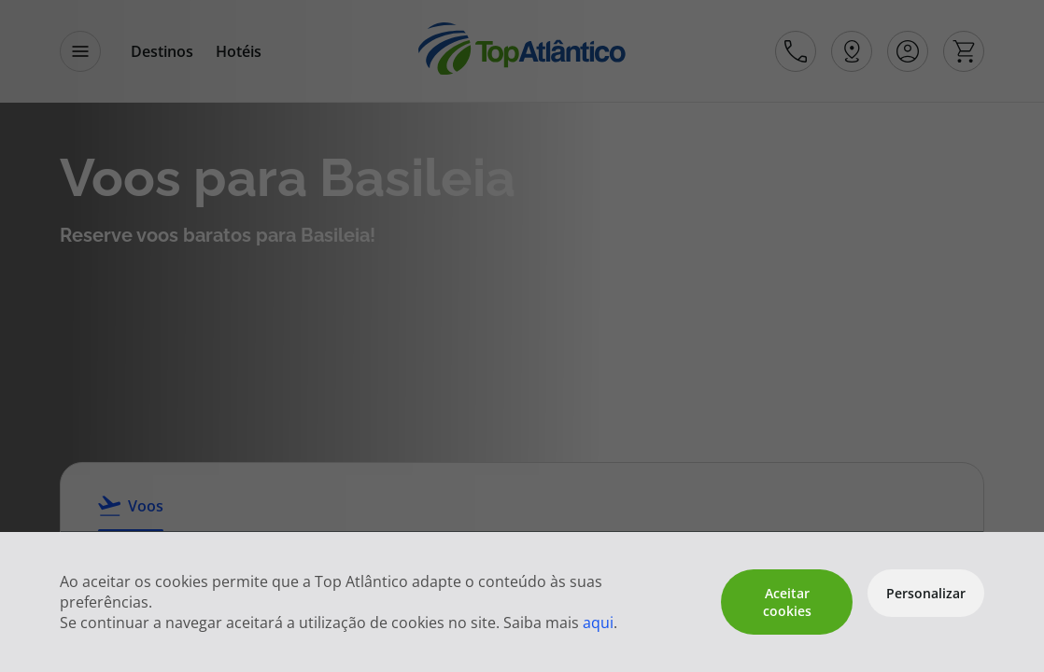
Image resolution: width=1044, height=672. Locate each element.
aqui (598, 622)
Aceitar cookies (787, 602)
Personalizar (926, 593)
